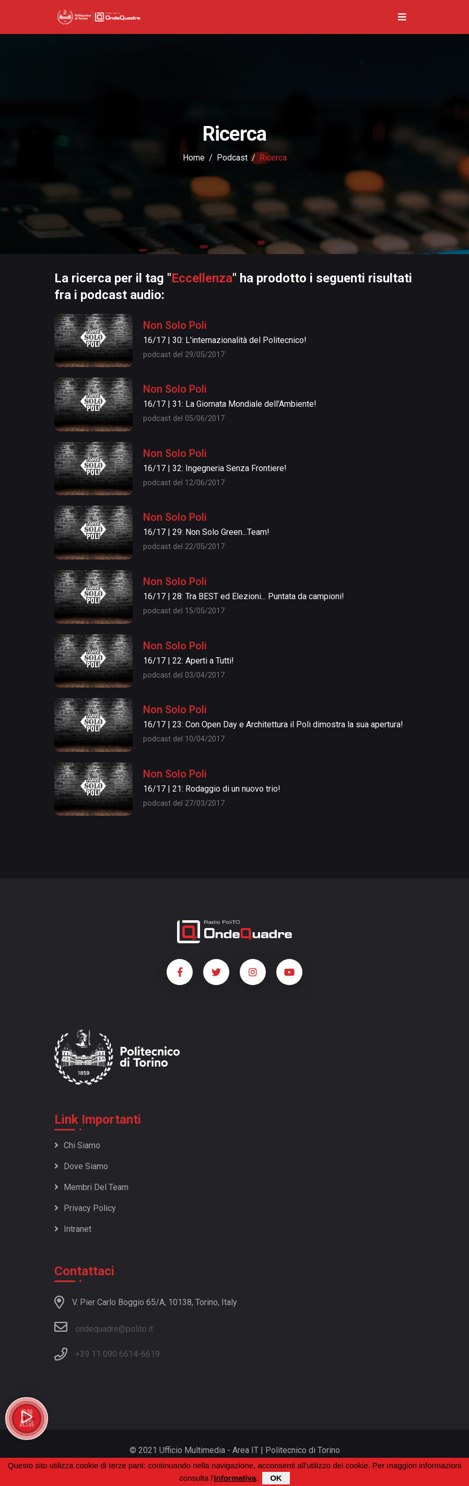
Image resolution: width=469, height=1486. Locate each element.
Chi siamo (77, 1145)
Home (194, 158)
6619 (150, 1354)
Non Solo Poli (175, 325)
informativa (235, 1478)
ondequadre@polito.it (103, 1327)
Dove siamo (81, 1166)
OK (276, 1478)
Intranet (72, 1229)
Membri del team (91, 1187)
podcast (232, 158)
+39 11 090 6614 (106, 1354)
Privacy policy (85, 1208)
